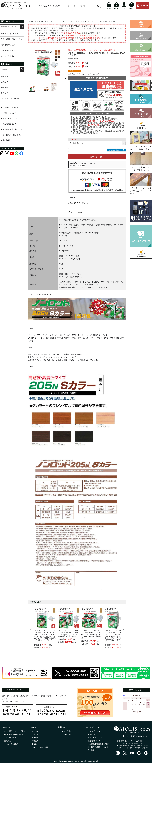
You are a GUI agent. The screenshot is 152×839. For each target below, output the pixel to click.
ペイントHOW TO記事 (10, 98)
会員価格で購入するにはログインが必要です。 (86, 74)
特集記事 (4, 93)
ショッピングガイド (10, 108)
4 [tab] (79, 44)
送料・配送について (10, 118)
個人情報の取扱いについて (13, 135)
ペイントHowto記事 (40, 747)
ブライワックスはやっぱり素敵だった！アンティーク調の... (140, 191)
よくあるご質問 (66, 734)
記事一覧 (4, 76)
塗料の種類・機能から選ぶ (14, 734)
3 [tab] (77, 44)
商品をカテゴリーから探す (49, 6)
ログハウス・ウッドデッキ (59, 21)
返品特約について (10, 124)
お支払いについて (10, 113)
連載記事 (4, 87)
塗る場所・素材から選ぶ (36, 21)
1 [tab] (74, 44)
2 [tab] (76, 44)
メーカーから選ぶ (11, 744)
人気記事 (4, 82)
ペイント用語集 (66, 731)
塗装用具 (7, 741)
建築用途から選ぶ (11, 737)
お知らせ (35, 731)
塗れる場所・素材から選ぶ (14, 731)
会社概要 (6, 140)
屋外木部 (47, 21)
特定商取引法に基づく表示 (13, 129)
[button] (30, 629)
